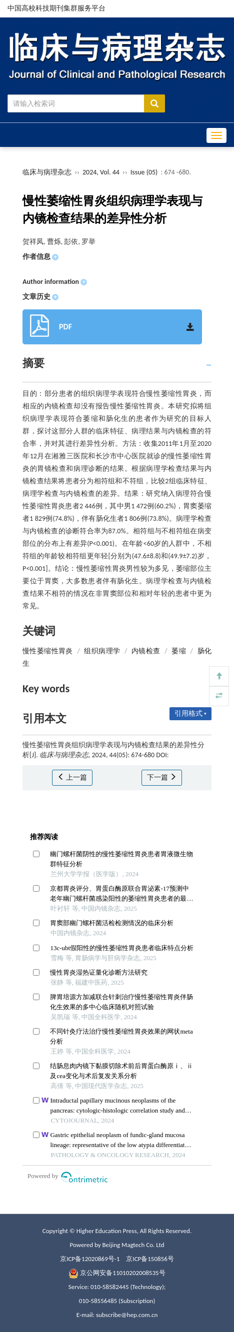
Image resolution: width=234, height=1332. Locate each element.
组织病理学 (102, 651)
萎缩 (179, 651)
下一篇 (161, 777)
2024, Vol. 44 (101, 172)
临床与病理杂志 (47, 172)
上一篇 (72, 777)
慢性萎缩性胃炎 (47, 651)
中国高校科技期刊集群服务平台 (57, 8)
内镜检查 (146, 651)
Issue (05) (144, 172)
